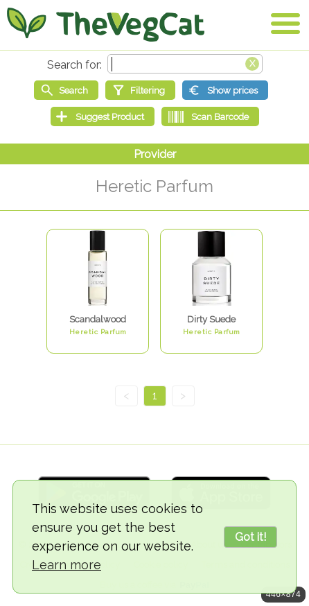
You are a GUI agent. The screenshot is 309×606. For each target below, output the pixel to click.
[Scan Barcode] (210, 116)
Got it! (250, 537)
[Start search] (66, 90)
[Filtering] (140, 90)
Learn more (66, 564)
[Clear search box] (252, 62)
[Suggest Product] (102, 116)
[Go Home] (105, 24)
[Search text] (185, 63)
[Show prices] (225, 90)
